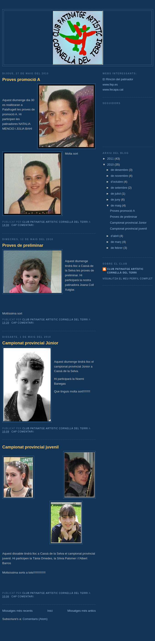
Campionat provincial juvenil (30, 447)
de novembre (120, 175)
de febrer (117, 247)
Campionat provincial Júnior (30, 343)
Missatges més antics (81, 610)
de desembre (120, 170)
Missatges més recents (17, 610)
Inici (50, 610)
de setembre (119, 187)
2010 (111, 164)
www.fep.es (110, 84)
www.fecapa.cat (113, 89)
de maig (116, 205)
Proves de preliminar (22, 245)
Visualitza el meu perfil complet (128, 278)
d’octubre (117, 181)
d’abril (115, 236)
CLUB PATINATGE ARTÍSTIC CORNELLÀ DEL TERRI (125, 271)
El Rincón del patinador (118, 79)
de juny (116, 199)
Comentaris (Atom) (35, 619)
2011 (111, 158)
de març (116, 242)
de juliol (116, 193)
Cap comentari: (23, 225)
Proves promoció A (21, 79)
